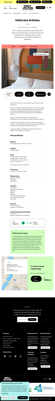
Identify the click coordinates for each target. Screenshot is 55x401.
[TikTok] (21, 356)
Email (19, 94)
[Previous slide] (40, 46)
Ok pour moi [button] (22, 397)
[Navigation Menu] (5, 7)
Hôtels (25, 13)
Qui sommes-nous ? (8, 336)
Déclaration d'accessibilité (9, 341)
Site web (28, 94)
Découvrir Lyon (7, 13)
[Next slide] (42, 46)
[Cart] (47, 7)
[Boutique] (40, 7)
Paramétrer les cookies (46, 399)
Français (47, 379)
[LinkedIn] (15, 356)
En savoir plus (32, 347)
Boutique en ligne (8, 1)
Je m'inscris (32, 319)
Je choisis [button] (13, 397)
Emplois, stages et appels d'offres (11, 338)
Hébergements (17, 13)
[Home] (27, 7)
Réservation (40, 94)
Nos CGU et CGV (7, 343)
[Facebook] (5, 356)
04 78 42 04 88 (8, 94)
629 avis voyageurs (35, 223)
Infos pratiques (33, 46)
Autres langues (6, 345)
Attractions (47, 2)
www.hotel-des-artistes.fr (12, 270)
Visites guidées (22, 2)
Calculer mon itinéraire (35, 279)
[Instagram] (10, 356)
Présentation (23, 46)
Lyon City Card (35, 2)
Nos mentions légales (8, 347)
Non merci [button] (5, 397)
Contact (13, 46)
